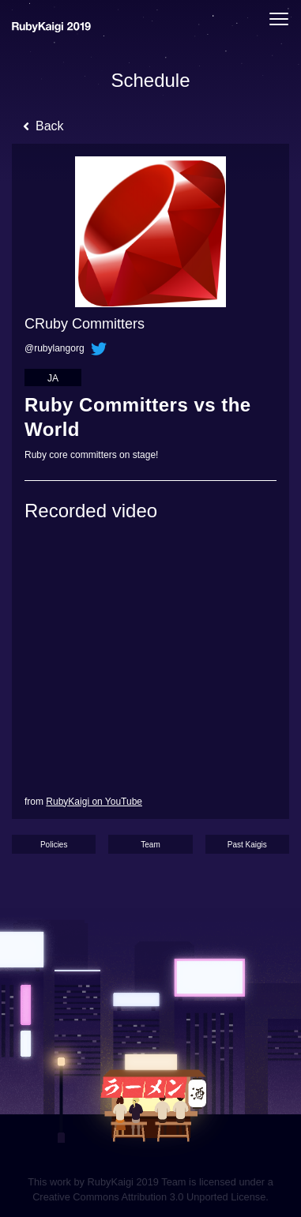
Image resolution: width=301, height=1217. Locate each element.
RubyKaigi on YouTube (94, 801)
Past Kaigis (247, 844)
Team (150, 844)
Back (43, 126)
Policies (53, 844)
